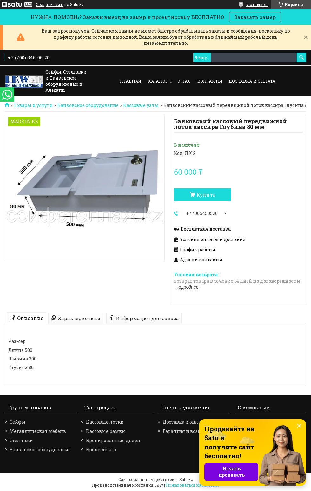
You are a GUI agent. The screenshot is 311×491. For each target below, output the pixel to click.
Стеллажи (21, 440)
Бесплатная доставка (206, 229)
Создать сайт (49, 4)
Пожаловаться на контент (192, 485)
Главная (130, 81)
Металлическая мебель (38, 431)
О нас (184, 81)
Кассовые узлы (141, 105)
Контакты (209, 81)
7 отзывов (257, 4)
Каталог (158, 81)
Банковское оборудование (88, 105)
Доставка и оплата (251, 81)
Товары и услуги (33, 105)
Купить (205, 195)
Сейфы (17, 422)
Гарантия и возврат (185, 431)
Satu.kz (186, 479)
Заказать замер (255, 17)
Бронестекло (101, 450)
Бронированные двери (113, 440)
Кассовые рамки (105, 431)
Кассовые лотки (105, 422)
